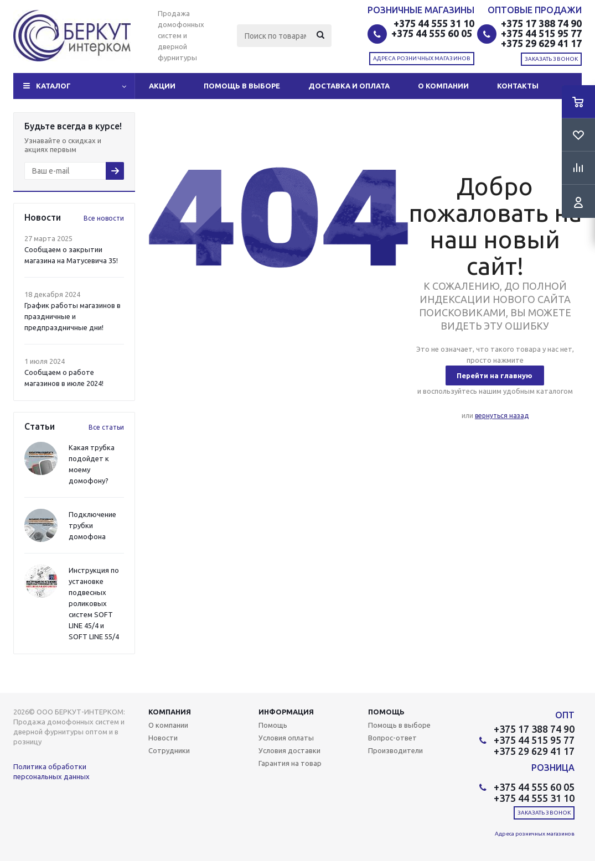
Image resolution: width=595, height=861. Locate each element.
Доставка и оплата (349, 86)
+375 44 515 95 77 (541, 33)
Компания (169, 712)
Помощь (386, 712)
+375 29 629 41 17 (541, 43)
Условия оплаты (286, 738)
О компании (443, 86)
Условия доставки (289, 750)
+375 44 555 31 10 (434, 23)
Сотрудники (169, 750)
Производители (395, 750)
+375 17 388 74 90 (541, 23)
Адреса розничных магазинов (421, 58)
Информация (286, 712)
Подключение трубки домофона (92, 525)
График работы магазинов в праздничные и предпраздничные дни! (72, 316)
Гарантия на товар (290, 763)
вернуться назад (502, 415)
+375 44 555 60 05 (432, 33)
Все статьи (106, 427)
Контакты (518, 86)
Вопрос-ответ (392, 738)
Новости (163, 738)
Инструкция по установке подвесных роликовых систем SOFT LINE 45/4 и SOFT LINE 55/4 (94, 603)
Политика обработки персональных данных (51, 771)
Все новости (104, 218)
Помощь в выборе (242, 86)
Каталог (53, 86)
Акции (162, 86)
